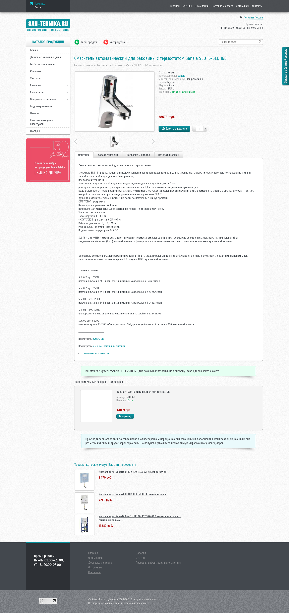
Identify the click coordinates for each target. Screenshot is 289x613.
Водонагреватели (41, 106)
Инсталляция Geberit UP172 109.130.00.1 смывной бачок (132, 472)
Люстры (35, 131)
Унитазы (35, 78)
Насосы (34, 113)
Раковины (36, 71)
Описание (84, 155)
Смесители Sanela (105, 65)
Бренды (187, 6)
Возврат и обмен (168, 155)
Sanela (181, 75)
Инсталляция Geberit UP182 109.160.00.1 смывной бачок (133, 494)
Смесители (37, 92)
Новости (141, 553)
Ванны (34, 50)
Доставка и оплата (222, 6)
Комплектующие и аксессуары (41, 122)
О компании (202, 6)
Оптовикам (242, 6)
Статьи (140, 558)
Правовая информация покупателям (158, 562)
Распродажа (117, 42)
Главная (175, 6)
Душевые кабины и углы (45, 57)
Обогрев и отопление (43, 99)
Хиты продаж (89, 42)
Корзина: (40, 3)
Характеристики (108, 155)
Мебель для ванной (42, 64)
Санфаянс (36, 85)
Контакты (257, 6)
